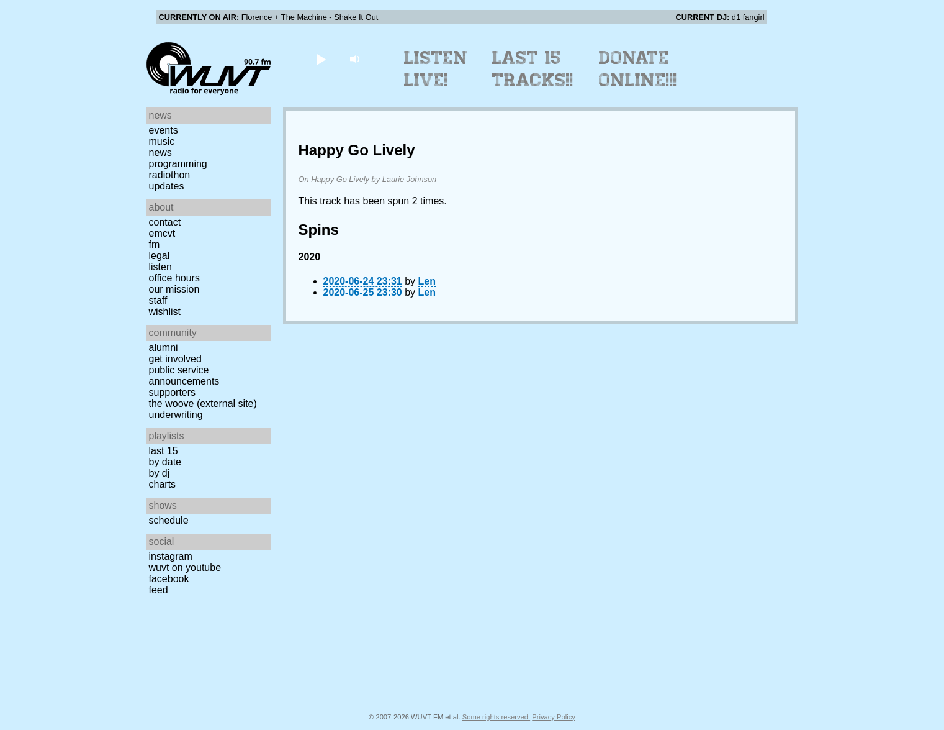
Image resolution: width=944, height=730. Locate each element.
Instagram (170, 556)
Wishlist (165, 311)
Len (427, 281)
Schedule (169, 520)
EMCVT (162, 233)
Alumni (163, 347)
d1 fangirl (748, 17)
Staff (158, 300)
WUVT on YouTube (185, 567)
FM (154, 244)
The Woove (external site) (203, 403)
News (160, 152)
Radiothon (170, 175)
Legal (159, 255)
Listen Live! (436, 69)
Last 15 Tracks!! (532, 69)
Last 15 (163, 450)
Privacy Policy (553, 717)
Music (162, 141)
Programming (178, 163)
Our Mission (174, 289)
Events (163, 130)
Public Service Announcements (184, 375)
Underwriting (176, 414)
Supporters (172, 392)
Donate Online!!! (638, 69)
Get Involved (175, 359)
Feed (158, 590)
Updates (166, 186)
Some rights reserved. (496, 717)
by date (165, 462)
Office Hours (174, 278)
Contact (165, 222)
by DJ (159, 473)
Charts (162, 484)
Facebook (169, 578)
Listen (160, 267)
